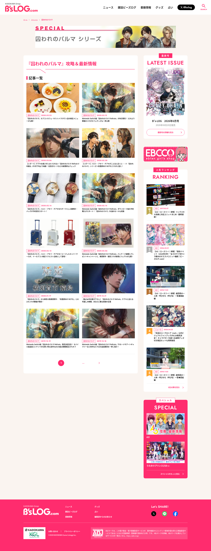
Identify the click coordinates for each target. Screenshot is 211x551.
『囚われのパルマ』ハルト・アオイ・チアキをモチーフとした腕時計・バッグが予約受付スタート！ (52, 224)
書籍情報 (146, 7)
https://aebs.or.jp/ (133, 536)
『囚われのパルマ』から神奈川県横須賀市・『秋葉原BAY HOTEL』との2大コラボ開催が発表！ (52, 324)
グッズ (159, 7)
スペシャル (36, 19)
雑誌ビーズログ (127, 7)
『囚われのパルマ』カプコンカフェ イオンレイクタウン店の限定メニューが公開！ (52, 120)
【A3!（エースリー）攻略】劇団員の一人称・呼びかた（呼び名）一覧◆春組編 (169, 298)
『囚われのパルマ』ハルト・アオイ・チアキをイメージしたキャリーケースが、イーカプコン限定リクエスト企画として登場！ (52, 275)
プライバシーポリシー (75, 531)
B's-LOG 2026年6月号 (166, 121)
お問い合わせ (54, 531)
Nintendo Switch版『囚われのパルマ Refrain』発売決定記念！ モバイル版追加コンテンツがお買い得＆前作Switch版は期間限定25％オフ (52, 377)
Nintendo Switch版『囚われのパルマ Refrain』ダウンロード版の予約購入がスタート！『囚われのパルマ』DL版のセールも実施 (107, 224)
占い (170, 7)
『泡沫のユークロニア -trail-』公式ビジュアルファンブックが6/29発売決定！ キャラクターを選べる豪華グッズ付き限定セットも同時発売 (169, 341)
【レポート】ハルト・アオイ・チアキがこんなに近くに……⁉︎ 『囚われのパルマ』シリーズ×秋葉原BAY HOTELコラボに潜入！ (108, 173)
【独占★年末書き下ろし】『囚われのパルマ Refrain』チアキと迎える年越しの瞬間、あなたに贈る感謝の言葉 (108, 326)
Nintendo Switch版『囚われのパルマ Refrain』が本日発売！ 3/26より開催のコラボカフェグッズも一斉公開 (108, 122)
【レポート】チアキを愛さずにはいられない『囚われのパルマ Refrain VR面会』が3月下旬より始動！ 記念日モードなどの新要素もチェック (52, 173)
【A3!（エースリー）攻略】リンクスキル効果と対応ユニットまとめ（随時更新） (169, 215)
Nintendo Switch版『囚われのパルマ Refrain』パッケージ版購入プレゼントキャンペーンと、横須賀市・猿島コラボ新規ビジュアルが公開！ (107, 275)
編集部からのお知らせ (105, 516)
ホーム (25, 19)
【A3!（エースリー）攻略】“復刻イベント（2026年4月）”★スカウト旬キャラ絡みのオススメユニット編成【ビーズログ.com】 (169, 257)
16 (88, 397)
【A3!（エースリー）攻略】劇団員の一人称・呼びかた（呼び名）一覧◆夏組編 (169, 383)
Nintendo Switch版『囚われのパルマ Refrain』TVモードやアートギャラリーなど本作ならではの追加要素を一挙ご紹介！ (108, 377)
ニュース (108, 7)
